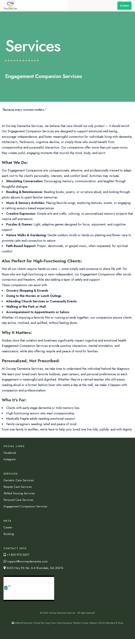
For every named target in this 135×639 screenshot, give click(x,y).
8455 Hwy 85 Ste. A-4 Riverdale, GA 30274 (33, 568)
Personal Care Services (18, 500)
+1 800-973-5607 (16, 555)
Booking (9, 534)
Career (8, 527)
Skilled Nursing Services (19, 493)
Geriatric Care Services (19, 480)
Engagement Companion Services (25, 506)
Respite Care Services (18, 487)
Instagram (10, 459)
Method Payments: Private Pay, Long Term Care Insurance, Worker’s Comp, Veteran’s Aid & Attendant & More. (68, 623)
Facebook (10, 453)
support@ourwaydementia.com (26, 561)
